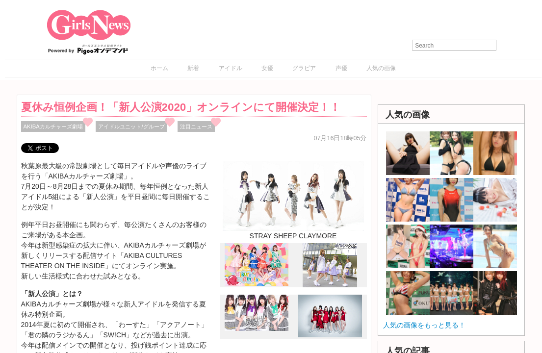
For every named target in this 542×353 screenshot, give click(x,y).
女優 (267, 68)
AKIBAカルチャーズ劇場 (53, 126)
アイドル (230, 68)
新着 (193, 68)
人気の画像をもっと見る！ (424, 325)
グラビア (304, 68)
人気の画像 (381, 68)
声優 (341, 68)
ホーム (159, 68)
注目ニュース (196, 126)
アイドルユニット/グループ (131, 126)
